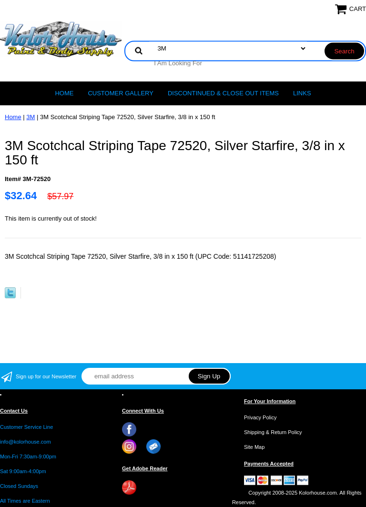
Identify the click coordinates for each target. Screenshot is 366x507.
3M (30, 117)
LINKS (302, 93)
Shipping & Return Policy (273, 432)
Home (64, 93)
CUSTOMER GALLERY (120, 93)
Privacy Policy (260, 417)
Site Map (254, 447)
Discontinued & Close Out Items (223, 93)
